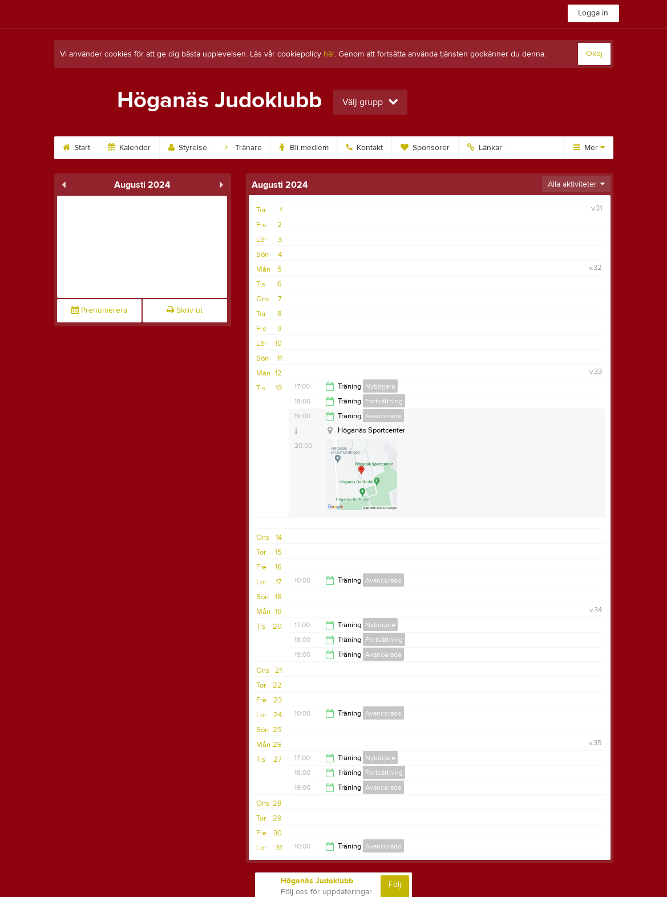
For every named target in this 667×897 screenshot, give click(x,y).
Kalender (129, 148)
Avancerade (383, 416)
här (329, 54)
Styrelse (187, 148)
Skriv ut (185, 310)
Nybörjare (380, 386)
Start (76, 148)
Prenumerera (99, 310)
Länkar (484, 148)
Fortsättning (384, 401)
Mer (589, 148)
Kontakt (364, 148)
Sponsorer (425, 148)
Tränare (243, 148)
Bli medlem (304, 148)
